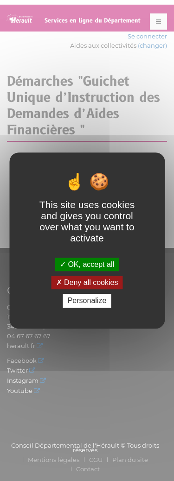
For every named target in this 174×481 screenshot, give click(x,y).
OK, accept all (87, 264)
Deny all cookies (87, 282)
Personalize (87, 301)
